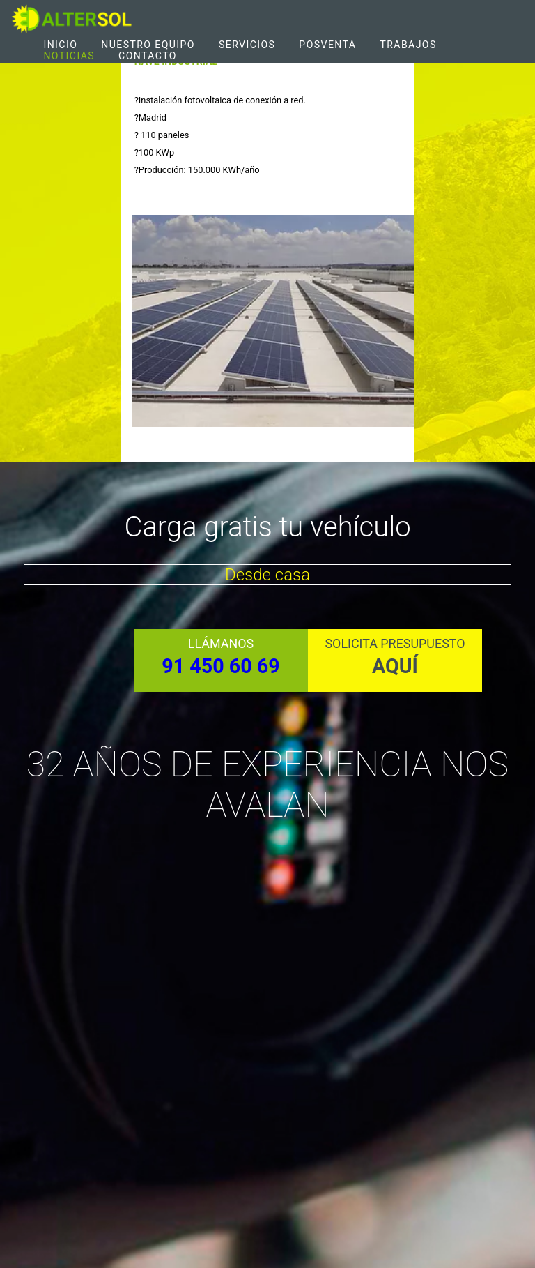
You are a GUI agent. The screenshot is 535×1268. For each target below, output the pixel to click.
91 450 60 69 (220, 666)
